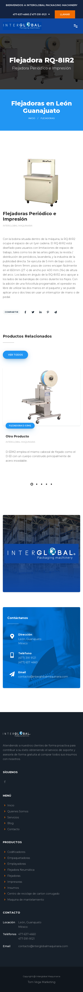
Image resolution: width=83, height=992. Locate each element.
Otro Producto (17, 436)
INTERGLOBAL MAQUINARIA (17, 225)
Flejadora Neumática (20, 869)
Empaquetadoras (18, 858)
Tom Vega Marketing (41, 982)
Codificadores (16, 852)
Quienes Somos (17, 811)
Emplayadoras (16, 863)
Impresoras (14, 881)
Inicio (31, 118)
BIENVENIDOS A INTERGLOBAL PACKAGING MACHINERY (41, 5)
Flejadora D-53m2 (20, 425)
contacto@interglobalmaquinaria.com (43, 676)
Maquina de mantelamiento (25, 899)
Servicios (13, 817)
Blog (10, 823)
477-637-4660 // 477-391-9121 (30, 14)
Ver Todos (15, 354)
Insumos (13, 887)
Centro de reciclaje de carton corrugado (33, 893)
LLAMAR (65, 14)
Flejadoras (13, 875)
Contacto (13, 829)
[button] (31, 484)
